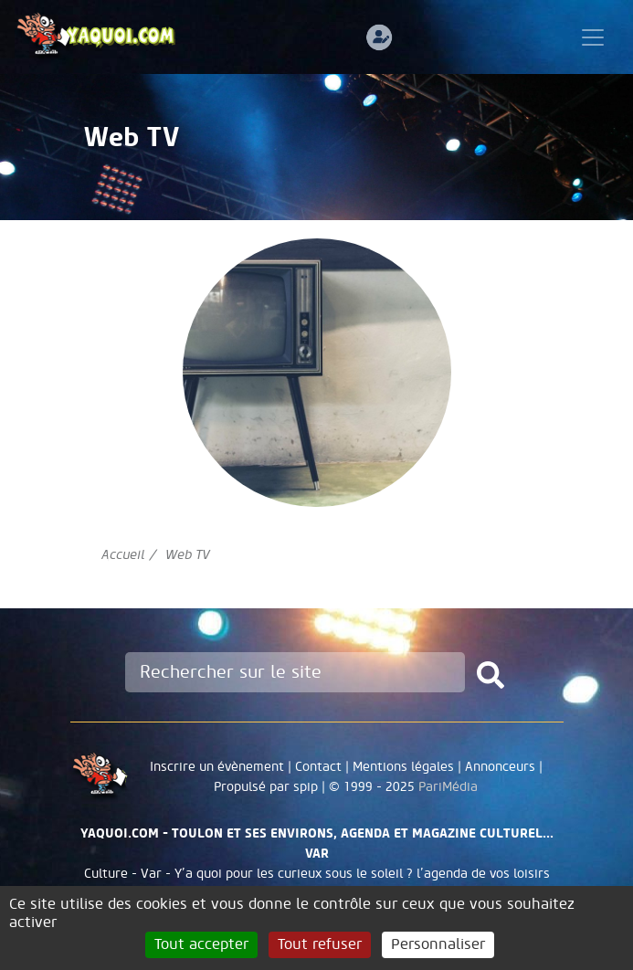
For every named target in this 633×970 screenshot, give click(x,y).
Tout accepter (201, 944)
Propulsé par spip (266, 787)
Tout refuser (320, 944)
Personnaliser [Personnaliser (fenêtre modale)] (438, 944)
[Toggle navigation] (592, 37)
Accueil (122, 555)
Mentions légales (403, 766)
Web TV (187, 555)
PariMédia (448, 787)
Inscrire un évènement (217, 766)
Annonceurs (500, 766)
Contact (318, 766)
